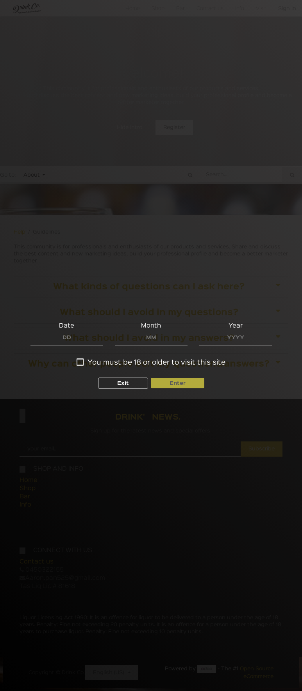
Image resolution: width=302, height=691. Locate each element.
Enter (178, 383)
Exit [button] (123, 383)
